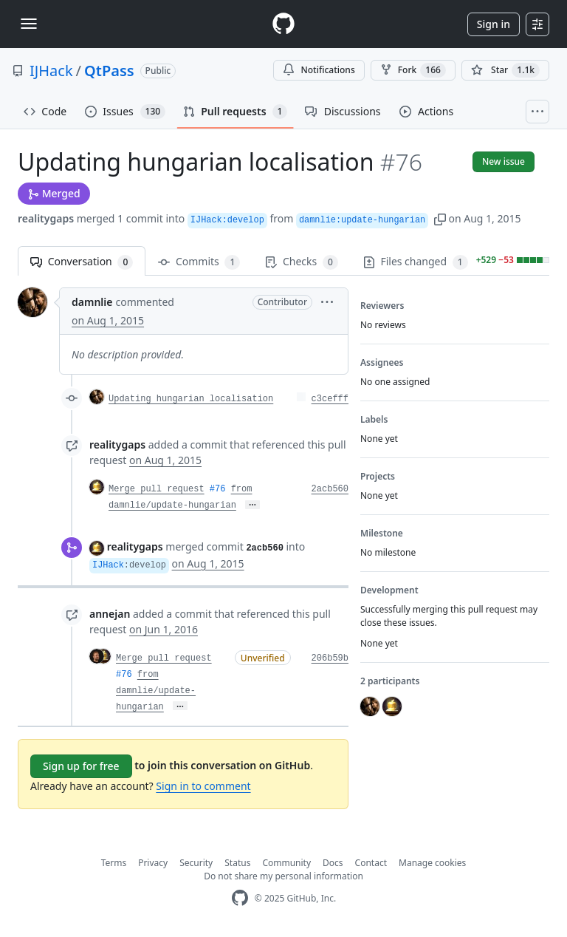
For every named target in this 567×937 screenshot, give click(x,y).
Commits (199, 262)
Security (196, 862)
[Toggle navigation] (29, 24)
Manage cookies (432, 862)
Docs (333, 862)
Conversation (81, 262)
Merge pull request (157, 489)
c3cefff (330, 399)
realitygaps (46, 218)
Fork (413, 70)
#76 (218, 489)
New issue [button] (503, 161)
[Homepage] (283, 24)
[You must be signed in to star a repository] (505, 70)
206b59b (330, 658)
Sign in (493, 24)
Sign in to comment (203, 786)
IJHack (51, 71)
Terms (114, 862)
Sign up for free (81, 766)
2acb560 (330, 489)
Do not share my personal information (283, 876)
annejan (109, 614)
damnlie (92, 302)
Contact (371, 862)
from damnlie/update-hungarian (156, 690)
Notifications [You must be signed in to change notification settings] (318, 70)
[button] (440, 218)
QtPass (109, 71)
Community (286, 862)
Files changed (415, 262)
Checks (301, 262)
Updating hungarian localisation (191, 399)
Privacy (153, 862)
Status (237, 862)
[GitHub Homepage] (240, 898)
